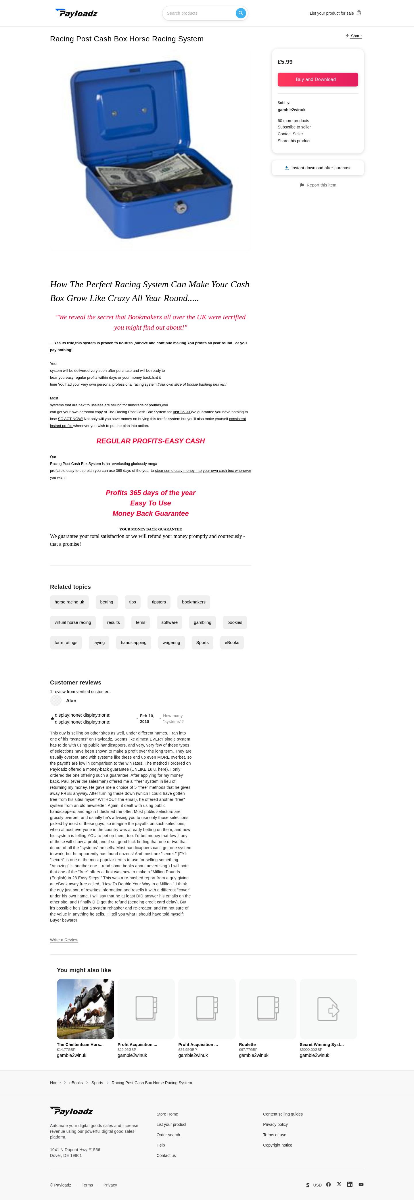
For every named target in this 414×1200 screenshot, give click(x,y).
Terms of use (274, 1134)
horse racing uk (69, 601)
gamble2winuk (291, 109)
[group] (85, 1019)
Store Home (167, 1114)
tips (132, 601)
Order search (168, 1134)
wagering (171, 642)
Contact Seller (290, 134)
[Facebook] (328, 1184)
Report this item (318, 185)
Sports (202, 642)
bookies (234, 622)
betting (106, 601)
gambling (202, 622)
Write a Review (64, 940)
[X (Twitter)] (339, 1184)
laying (99, 642)
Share (353, 36)
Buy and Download (318, 79)
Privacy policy (275, 1124)
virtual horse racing (73, 622)
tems (140, 622)
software (169, 622)
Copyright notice (277, 1145)
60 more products (293, 120)
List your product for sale (336, 13)
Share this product (294, 141)
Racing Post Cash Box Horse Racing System (152, 1082)
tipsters (159, 601)
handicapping (133, 642)
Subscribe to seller (294, 127)
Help (161, 1145)
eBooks (232, 642)
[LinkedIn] (349, 1184)
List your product (172, 1124)
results (113, 622)
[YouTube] (361, 1184)
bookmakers (194, 601)
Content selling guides (283, 1114)
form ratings (66, 642)
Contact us (166, 1155)
